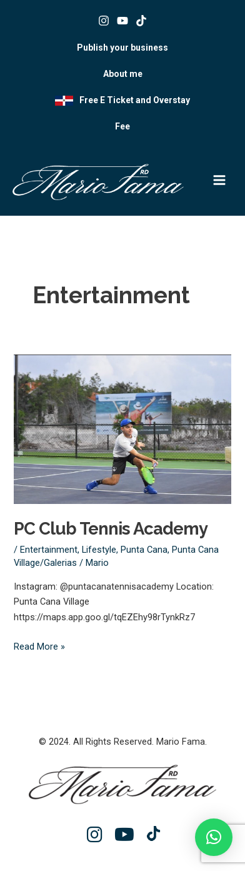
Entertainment (49, 549)
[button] (213, 837)
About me (122, 74)
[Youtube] (122, 20)
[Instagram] (103, 20)
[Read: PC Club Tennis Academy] (122, 428)
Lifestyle (99, 549)
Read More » (39, 645)
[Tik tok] (141, 20)
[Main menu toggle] (219, 180)
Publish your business (122, 48)
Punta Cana (144, 549)
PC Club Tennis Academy (111, 528)
